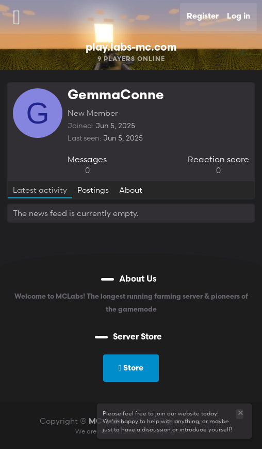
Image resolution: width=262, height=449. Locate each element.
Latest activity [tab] (40, 189)
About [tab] (130, 189)
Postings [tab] (93, 189)
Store (131, 367)
